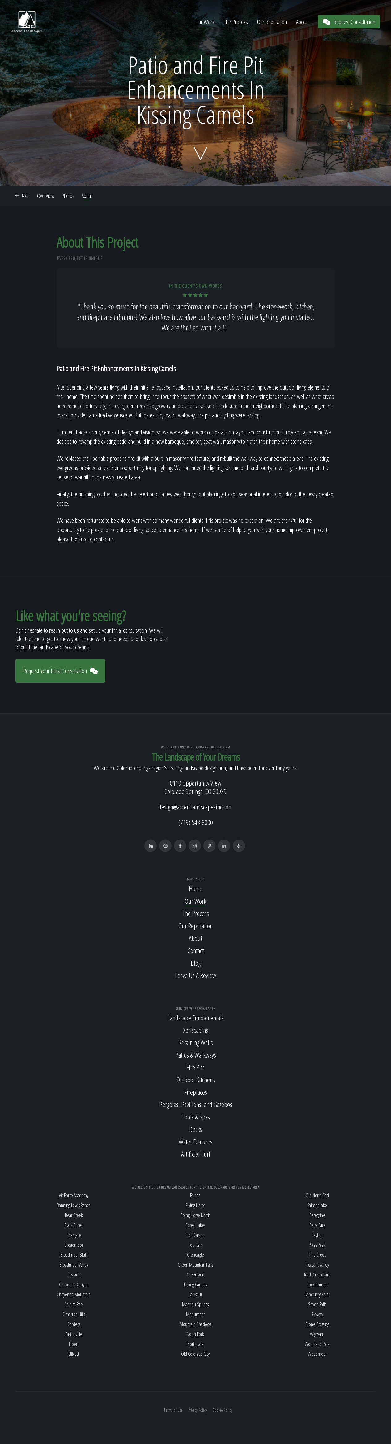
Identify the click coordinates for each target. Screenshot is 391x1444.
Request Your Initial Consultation (60, 671)
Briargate (73, 1235)
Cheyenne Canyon (74, 1284)
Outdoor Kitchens (195, 1079)
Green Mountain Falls (195, 1264)
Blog (196, 962)
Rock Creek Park (317, 1274)
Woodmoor (317, 1353)
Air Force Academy (73, 1195)
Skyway (317, 1314)
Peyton (317, 1235)
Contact (196, 950)
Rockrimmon (317, 1284)
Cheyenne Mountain (74, 1294)
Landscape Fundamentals (196, 1018)
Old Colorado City (195, 1353)
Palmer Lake (317, 1205)
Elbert (74, 1344)
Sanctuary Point (317, 1294)
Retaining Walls (195, 1042)
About (302, 22)
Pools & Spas (195, 1117)
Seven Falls (317, 1304)
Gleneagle (195, 1254)
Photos (68, 195)
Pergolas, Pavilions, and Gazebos (195, 1104)
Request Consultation (349, 22)
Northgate (195, 1344)
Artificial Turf (195, 1154)
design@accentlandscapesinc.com (195, 807)
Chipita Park (73, 1304)
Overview (45, 195)
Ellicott (73, 1353)
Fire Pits (195, 1067)
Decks (195, 1129)
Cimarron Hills (73, 1314)
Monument (195, 1314)
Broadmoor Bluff (73, 1254)
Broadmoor (74, 1244)
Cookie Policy (222, 1410)
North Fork (195, 1334)
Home (195, 888)
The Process (236, 22)
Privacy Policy (197, 1410)
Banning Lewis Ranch (74, 1205)
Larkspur (195, 1294)
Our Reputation (272, 22)
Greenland (195, 1274)
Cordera (73, 1324)
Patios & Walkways (195, 1055)
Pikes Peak (317, 1244)
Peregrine (317, 1215)
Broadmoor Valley (73, 1264)
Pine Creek (317, 1254)
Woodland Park (317, 1344)
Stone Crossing (317, 1324)
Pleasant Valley (317, 1264)
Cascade (73, 1274)
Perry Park (317, 1225)
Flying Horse (195, 1205)
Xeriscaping (195, 1030)
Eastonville (73, 1334)
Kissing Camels (195, 1284)
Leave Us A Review (195, 975)
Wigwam (317, 1334)
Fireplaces (195, 1092)
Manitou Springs (195, 1304)
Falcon (195, 1195)
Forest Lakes (195, 1225)
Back (21, 195)
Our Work (205, 22)
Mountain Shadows (195, 1324)
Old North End (317, 1195)
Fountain (195, 1244)
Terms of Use (173, 1410)
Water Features (195, 1141)
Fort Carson (195, 1235)
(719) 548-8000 (195, 822)
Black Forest (73, 1225)
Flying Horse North (195, 1215)
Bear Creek (74, 1215)
